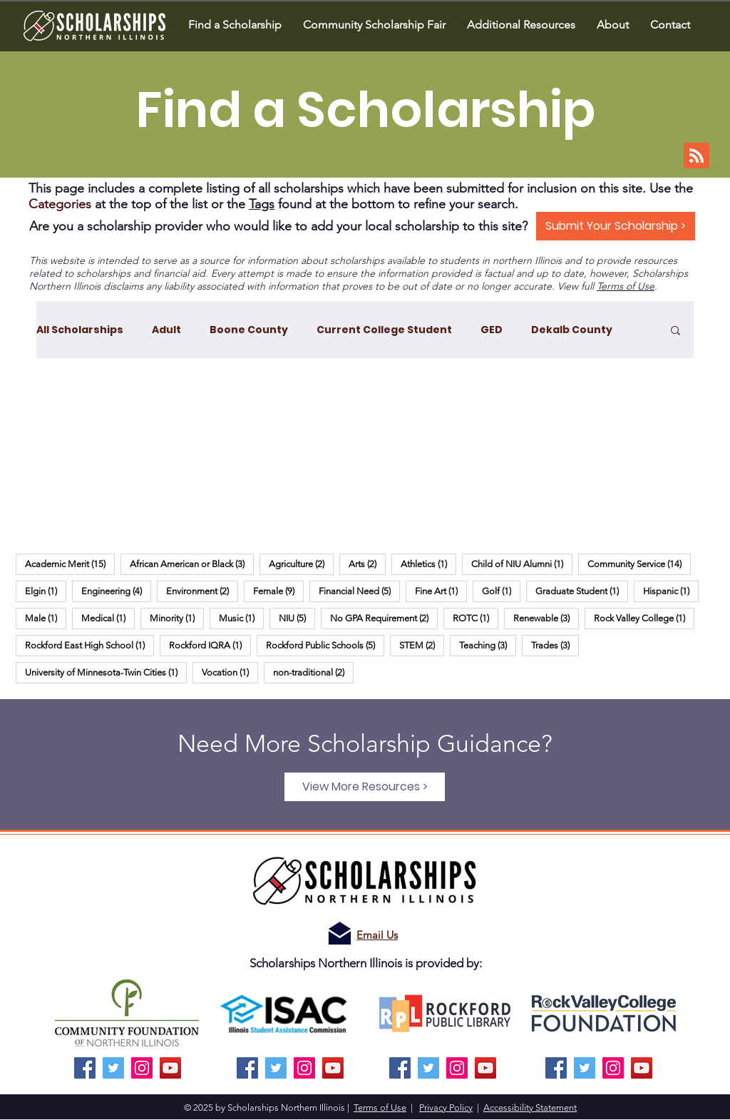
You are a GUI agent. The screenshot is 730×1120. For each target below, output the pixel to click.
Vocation (230, 672)
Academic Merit (70, 563)
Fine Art (441, 590)
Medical (108, 617)
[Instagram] (142, 1068)
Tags (261, 204)
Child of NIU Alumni (521, 563)
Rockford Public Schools (325, 645)
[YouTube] (170, 1068)
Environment (202, 590)
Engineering (116, 590)
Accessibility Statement (530, 1107)
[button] (612, 25)
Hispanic (671, 590)
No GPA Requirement (384, 617)
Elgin (45, 590)
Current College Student (384, 330)
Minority (177, 617)
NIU (297, 617)
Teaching (487, 645)
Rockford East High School (89, 645)
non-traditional (313, 672)
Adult (166, 330)
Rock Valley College (644, 617)
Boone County (249, 330)
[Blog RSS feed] (696, 156)
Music (241, 617)
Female (278, 590)
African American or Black (192, 563)
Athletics (428, 563)
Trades (555, 645)
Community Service (639, 563)
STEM (421, 645)
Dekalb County (571, 330)
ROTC (475, 617)
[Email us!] (340, 933)
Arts (367, 563)
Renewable (546, 617)
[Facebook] (85, 1068)
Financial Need (359, 590)
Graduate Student (581, 590)
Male (45, 617)
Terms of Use (625, 286)
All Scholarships (79, 330)
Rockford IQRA (210, 645)
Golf (501, 590)
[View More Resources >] (364, 787)
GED (491, 330)
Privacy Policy (446, 1107)
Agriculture (301, 563)
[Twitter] (113, 1068)
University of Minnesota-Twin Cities (106, 672)
